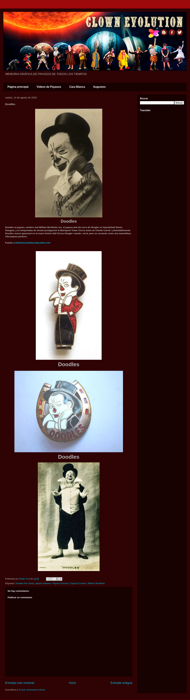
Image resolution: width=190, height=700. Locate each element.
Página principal (17, 86)
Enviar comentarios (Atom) (32, 689)
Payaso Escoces (61, 583)
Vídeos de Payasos (49, 86)
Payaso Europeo (78, 583)
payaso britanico (43, 583)
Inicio (72, 683)
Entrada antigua (121, 683)
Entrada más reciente (19, 683)
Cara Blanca (77, 86)
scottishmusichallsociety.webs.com (31, 242)
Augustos (99, 86)
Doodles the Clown (24, 583)
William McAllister (96, 583)
